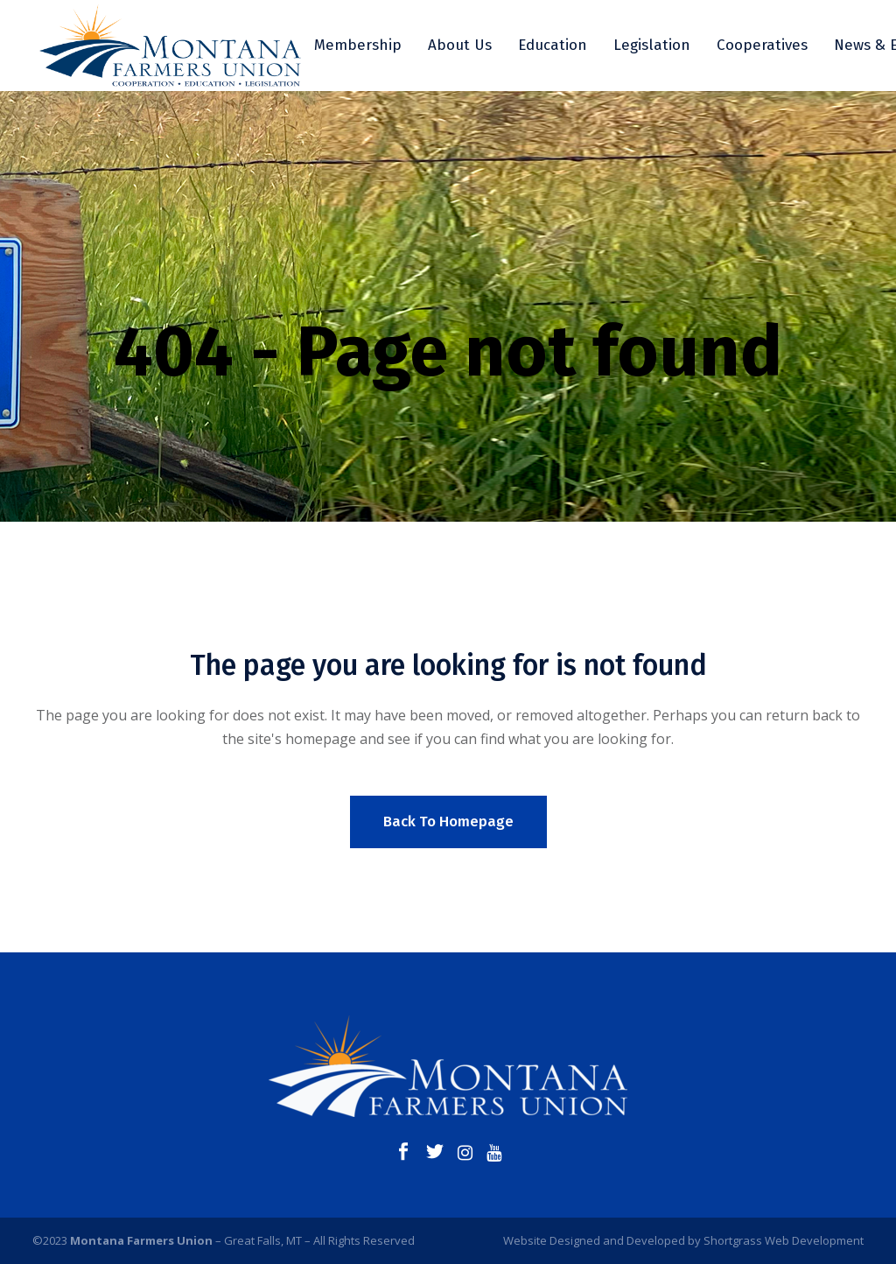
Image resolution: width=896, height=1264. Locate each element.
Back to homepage (448, 821)
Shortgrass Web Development (784, 1240)
